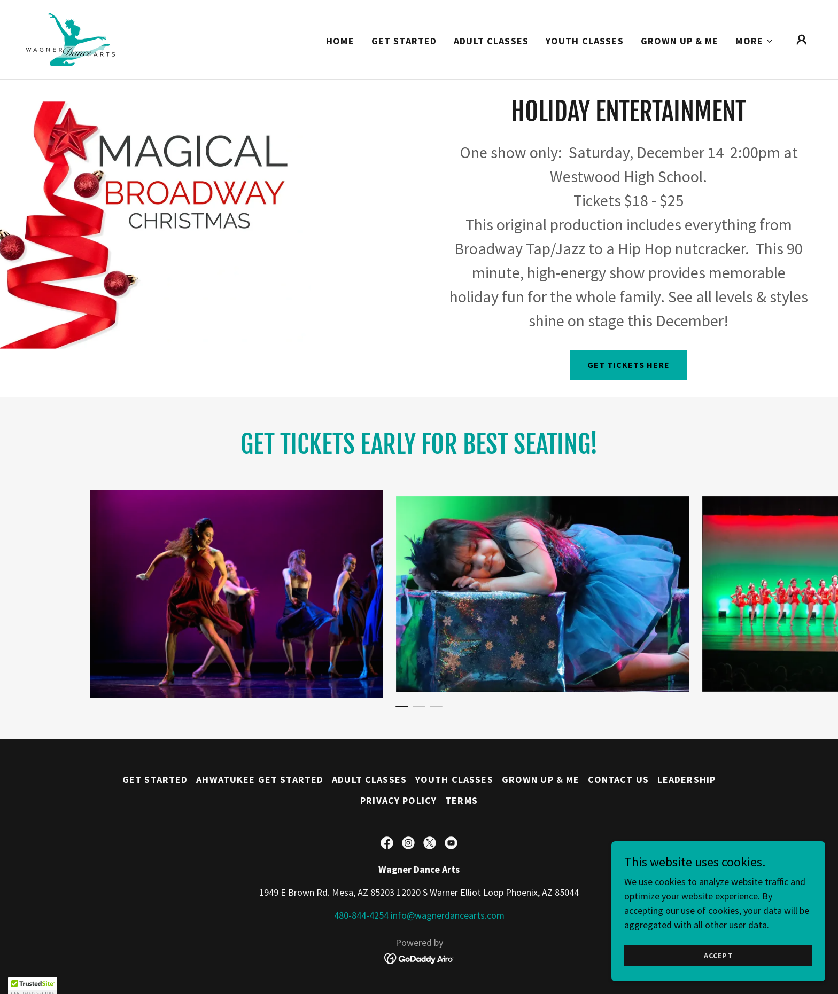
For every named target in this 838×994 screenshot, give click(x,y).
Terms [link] (461, 800)
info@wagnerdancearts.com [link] (448, 915)
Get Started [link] (404, 41)
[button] (754, 41)
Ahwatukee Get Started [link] (259, 779)
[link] (70, 38)
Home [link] (340, 41)
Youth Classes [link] (585, 41)
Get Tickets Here (628, 364)
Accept (718, 955)
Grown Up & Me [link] (680, 41)
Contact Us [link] (618, 779)
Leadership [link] (686, 779)
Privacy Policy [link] (398, 800)
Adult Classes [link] (491, 41)
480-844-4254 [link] (361, 915)
